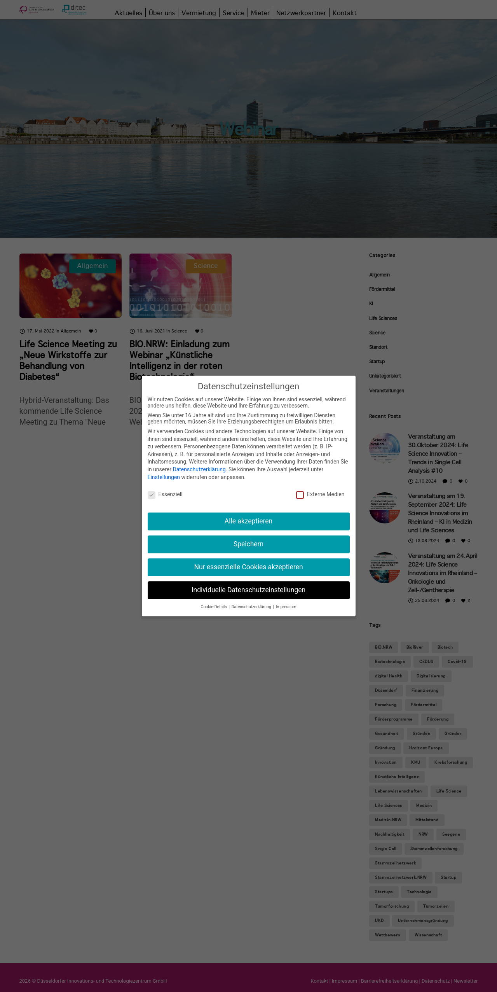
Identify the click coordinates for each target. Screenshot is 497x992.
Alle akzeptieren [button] (249, 521)
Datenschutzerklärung (199, 469)
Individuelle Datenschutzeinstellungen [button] (248, 590)
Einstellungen (164, 477)
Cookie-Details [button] (214, 606)
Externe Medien (320, 494)
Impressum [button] (286, 606)
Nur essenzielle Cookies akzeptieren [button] (248, 567)
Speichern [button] (248, 544)
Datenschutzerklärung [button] (252, 606)
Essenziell (165, 494)
